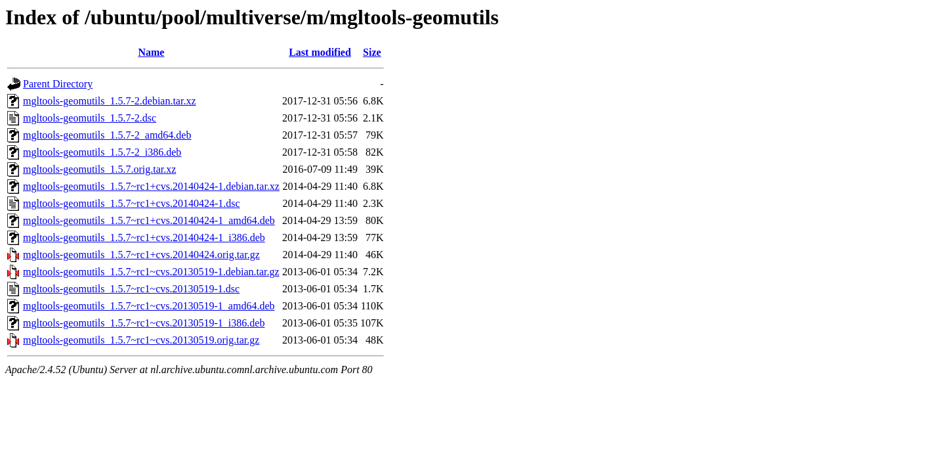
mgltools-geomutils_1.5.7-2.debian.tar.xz (109, 100)
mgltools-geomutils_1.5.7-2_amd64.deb (107, 135)
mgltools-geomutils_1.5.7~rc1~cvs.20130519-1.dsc (131, 288)
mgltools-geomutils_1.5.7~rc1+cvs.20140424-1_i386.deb (144, 237)
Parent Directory (58, 83)
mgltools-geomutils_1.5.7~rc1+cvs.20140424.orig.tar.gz (141, 254)
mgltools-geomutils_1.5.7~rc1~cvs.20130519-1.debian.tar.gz (151, 271)
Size (372, 52)
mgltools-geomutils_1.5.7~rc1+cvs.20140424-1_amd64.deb (149, 220)
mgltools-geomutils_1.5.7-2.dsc (89, 118)
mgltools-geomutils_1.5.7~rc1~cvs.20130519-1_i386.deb (143, 322)
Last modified (320, 52)
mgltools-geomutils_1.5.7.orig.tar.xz (99, 169)
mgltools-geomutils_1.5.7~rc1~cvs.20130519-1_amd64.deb (149, 305)
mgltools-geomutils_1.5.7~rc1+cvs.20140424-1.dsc (131, 203)
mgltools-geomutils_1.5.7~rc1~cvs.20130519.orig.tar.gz (141, 340)
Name (151, 52)
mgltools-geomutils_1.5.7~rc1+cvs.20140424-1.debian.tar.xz (151, 186)
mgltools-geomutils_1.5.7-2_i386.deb (102, 152)
